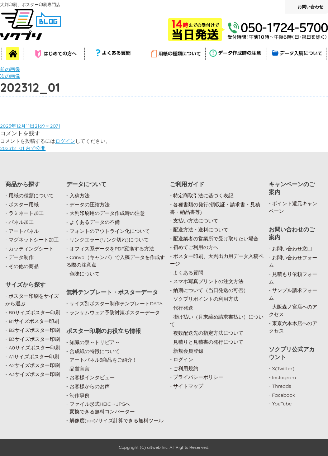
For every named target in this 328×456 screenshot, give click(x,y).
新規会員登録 (188, 351)
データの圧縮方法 (90, 204)
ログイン (65, 141)
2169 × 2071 (47, 126)
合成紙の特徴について (95, 351)
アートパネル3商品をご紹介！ (103, 360)
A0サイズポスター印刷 (34, 347)
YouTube (282, 403)
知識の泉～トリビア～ (95, 342)
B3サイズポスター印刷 (34, 339)
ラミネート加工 (26, 213)
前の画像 (10, 69)
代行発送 (183, 308)
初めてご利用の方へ (195, 247)
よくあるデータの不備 (95, 222)
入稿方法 (80, 195)
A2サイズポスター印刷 (34, 365)
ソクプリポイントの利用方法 (205, 299)
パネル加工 (21, 222)
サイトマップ (188, 386)
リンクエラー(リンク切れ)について (109, 239)
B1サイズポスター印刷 (34, 321)
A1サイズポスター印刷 (34, 356)
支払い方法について (195, 220)
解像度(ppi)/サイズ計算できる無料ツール (116, 420)
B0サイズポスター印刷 (34, 312)
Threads (281, 386)
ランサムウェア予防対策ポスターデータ (115, 312)
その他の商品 (24, 266)
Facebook (283, 395)
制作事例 (80, 395)
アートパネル (24, 231)
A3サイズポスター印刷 (34, 374)
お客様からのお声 (90, 386)
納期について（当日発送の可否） (210, 290)
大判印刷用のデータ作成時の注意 (107, 213)
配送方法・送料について (200, 229)
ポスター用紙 (24, 204)
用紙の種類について (31, 195)
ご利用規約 (185, 368)
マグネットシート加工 (34, 239)
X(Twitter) (283, 368)
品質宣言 (80, 369)
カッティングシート (31, 248)
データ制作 (21, 257)
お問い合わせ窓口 (292, 248)
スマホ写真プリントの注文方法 (208, 281)
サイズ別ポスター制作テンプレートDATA (116, 303)
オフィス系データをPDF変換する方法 (112, 248)
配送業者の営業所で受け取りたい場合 (215, 238)
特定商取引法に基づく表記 (203, 195)
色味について (85, 274)
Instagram (284, 377)
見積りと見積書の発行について (208, 342)
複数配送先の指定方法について (208, 333)
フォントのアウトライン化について (110, 231)
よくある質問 (188, 272)
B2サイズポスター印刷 (34, 330)
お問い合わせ (310, 6)
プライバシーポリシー (198, 377)
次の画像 (10, 76)
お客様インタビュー (92, 377)
